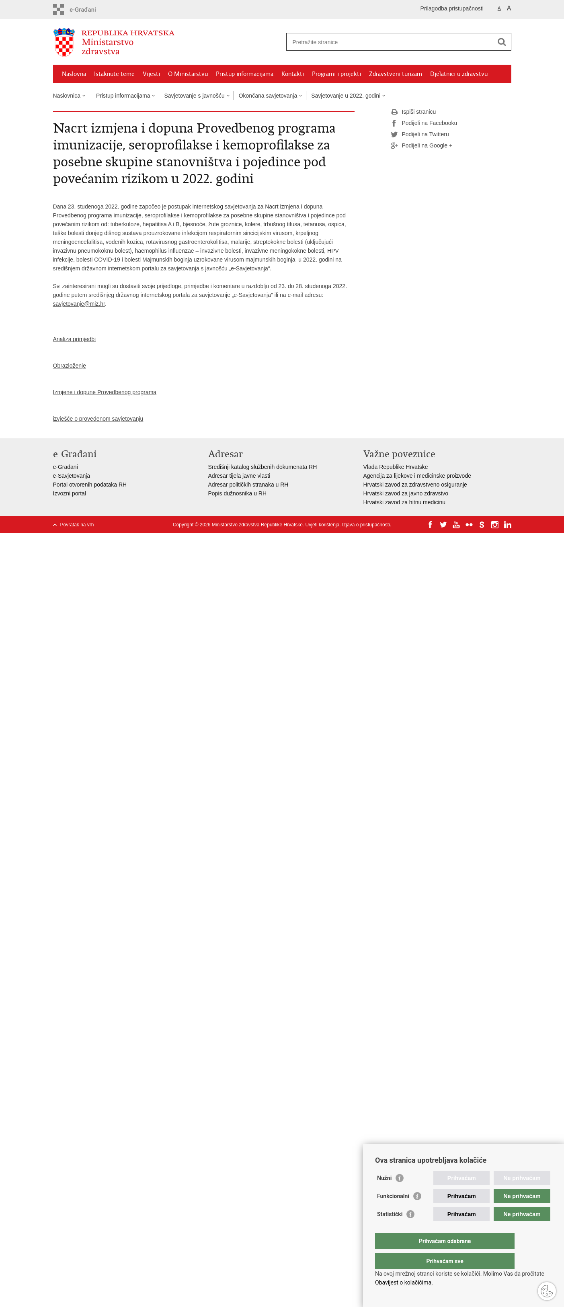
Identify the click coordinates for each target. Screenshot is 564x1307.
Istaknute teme (114, 74)
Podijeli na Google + (422, 145)
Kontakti (292, 74)
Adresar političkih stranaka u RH (248, 484)
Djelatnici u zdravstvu (459, 74)
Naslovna (74, 74)
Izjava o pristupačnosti (366, 525)
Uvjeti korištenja (323, 525)
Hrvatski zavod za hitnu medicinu (404, 502)
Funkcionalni (393, 1212)
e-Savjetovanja (71, 475)
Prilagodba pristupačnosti (452, 8)
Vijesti (151, 74)
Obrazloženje (69, 365)
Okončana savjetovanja (268, 95)
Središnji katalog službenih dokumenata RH (262, 467)
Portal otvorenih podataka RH (90, 484)
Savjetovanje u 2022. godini (345, 95)
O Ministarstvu (188, 74)
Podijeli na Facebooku (424, 123)
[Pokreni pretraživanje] (502, 41)
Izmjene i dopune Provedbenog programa (105, 392)
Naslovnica (66, 95)
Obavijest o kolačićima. (404, 1282)
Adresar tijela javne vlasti (239, 475)
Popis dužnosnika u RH (237, 493)
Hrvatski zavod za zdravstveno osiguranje (415, 484)
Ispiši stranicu (413, 112)
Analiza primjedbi (74, 339)
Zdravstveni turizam (395, 74)
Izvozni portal (69, 493)
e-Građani (65, 467)
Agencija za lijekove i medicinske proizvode (417, 475)
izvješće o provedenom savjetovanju (98, 418)
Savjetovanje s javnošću (194, 95)
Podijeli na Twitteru (420, 134)
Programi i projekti (336, 74)
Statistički (389, 1230)
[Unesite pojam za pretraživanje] (390, 42)
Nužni (384, 1194)
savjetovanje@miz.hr (79, 304)
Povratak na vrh (77, 525)
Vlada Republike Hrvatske (395, 467)
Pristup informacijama (244, 74)
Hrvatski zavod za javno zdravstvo (406, 493)
